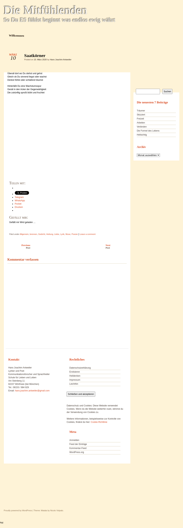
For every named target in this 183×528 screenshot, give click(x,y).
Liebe (56, 234)
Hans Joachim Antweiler (60, 59)
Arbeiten (141, 122)
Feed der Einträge (78, 444)
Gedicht (41, 234)
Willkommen (16, 35)
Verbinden (142, 126)
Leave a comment (87, 234)
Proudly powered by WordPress (18, 510)
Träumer (141, 110)
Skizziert (141, 114)
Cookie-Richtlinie (99, 422)
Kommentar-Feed (77, 448)
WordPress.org (76, 452)
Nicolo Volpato (56, 510)
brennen (33, 234)
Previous (18, 246)
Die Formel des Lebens (148, 130)
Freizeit (140, 118)
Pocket (18, 204)
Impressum (74, 380)
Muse (67, 234)
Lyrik (62, 234)
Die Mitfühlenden (45, 10)
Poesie (74, 234)
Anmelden (74, 440)
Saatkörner (121, 56)
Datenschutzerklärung (80, 368)
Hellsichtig (142, 135)
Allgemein (24, 234)
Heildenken (74, 376)
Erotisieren (74, 372)
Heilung (49, 234)
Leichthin (73, 384)
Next (117, 246)
